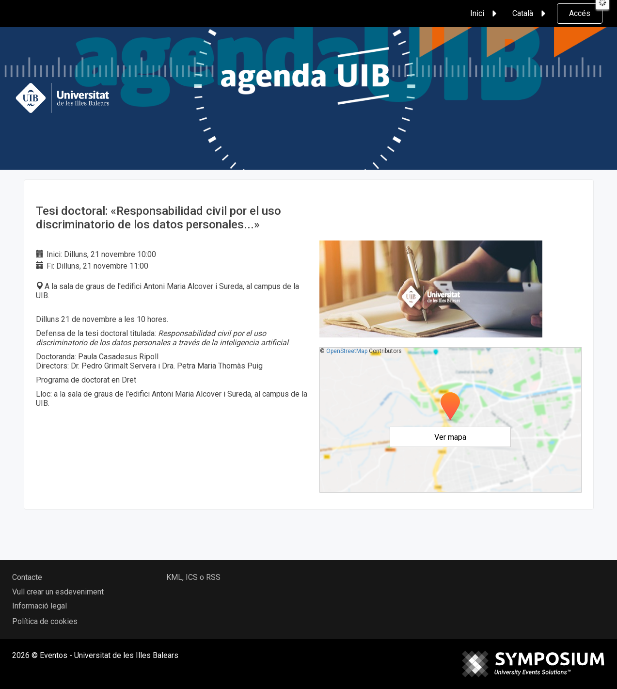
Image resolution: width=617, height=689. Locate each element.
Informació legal (39, 605)
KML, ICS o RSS (193, 577)
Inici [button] (485, 13)
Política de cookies (45, 621)
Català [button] (530, 13)
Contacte (27, 577)
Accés (579, 13)
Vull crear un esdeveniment (58, 591)
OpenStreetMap (346, 351)
